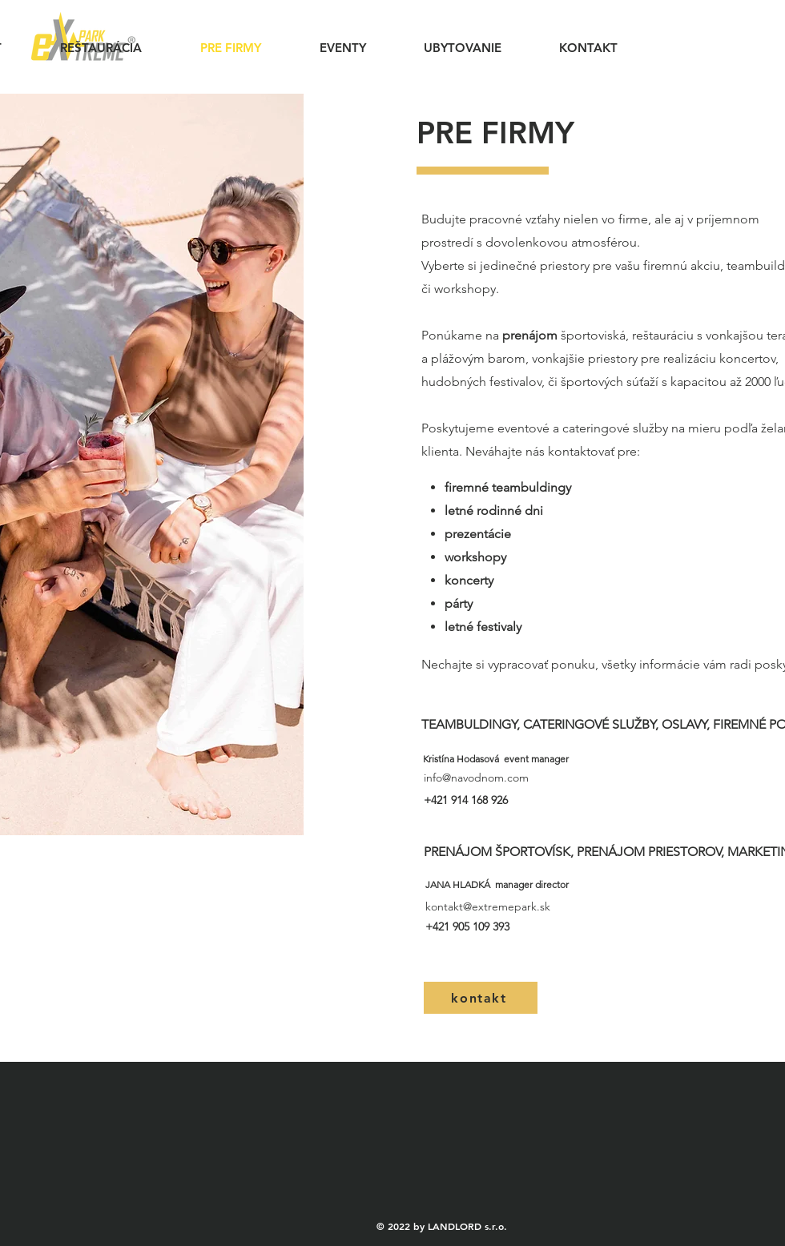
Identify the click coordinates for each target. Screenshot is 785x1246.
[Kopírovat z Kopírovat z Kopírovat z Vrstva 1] (65, 818)
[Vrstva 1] (23, 818)
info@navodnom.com (476, 777)
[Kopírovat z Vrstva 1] (44, 818)
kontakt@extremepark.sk (487, 906)
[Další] (350, 464)
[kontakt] (480, 998)
